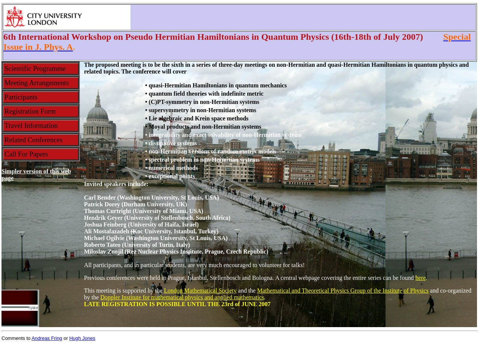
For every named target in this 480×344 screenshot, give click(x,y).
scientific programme (35, 68)
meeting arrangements (36, 83)
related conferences (33, 140)
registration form (30, 111)
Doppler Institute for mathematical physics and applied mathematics (182, 297)
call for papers (26, 154)
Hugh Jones (82, 338)
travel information (31, 125)
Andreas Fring (47, 338)
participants (21, 97)
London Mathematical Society (200, 290)
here (421, 278)
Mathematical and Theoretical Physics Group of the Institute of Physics (343, 290)
